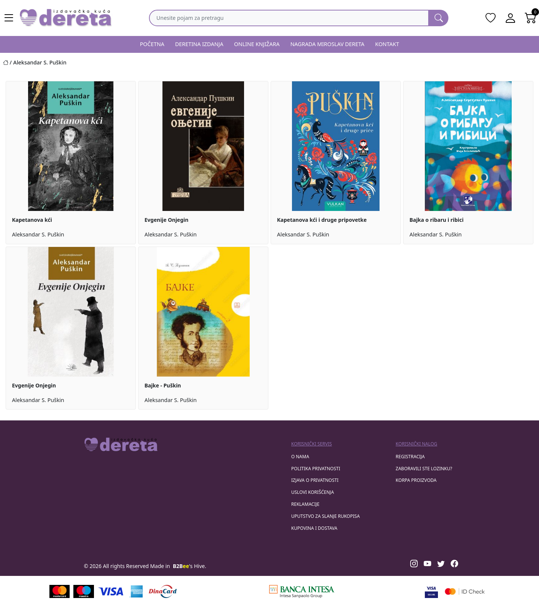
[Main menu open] (9, 18)
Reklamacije (305, 504)
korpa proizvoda (416, 480)
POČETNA (152, 44)
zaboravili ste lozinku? (424, 468)
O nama (300, 456)
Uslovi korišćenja (312, 492)
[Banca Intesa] (301, 591)
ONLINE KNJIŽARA (257, 44)
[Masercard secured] (465, 591)
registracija (410, 456)
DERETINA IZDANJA (199, 44)
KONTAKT (387, 44)
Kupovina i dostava (314, 528)
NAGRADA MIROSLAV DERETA (327, 44)
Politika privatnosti (315, 468)
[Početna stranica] (8, 62)
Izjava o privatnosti (314, 480)
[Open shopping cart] (531, 18)
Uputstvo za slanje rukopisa (325, 516)
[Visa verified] (431, 591)
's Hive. (189, 566)
